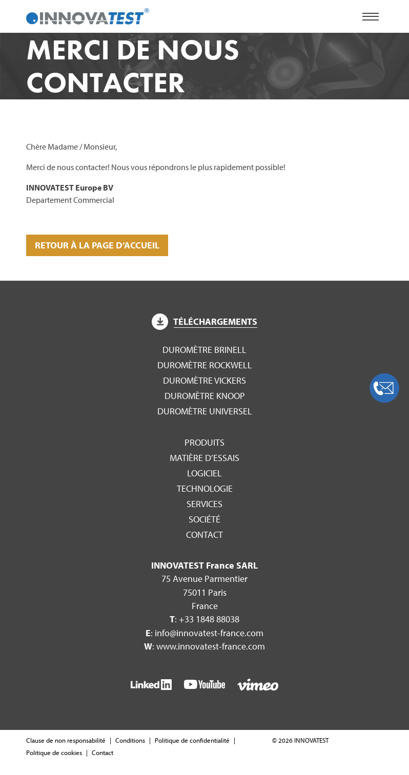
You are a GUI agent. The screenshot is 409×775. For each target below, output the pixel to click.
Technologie (205, 488)
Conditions (130, 740)
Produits (204, 442)
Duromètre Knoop (205, 396)
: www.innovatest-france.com (204, 646)
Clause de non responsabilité (66, 740)
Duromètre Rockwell (204, 365)
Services (204, 504)
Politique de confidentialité (192, 740)
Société (204, 519)
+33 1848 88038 (209, 619)
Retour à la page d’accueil (97, 245)
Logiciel (204, 473)
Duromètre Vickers (204, 380)
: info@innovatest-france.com (204, 633)
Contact (204, 534)
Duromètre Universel (204, 411)
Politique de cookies (54, 752)
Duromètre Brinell (204, 349)
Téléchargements (204, 321)
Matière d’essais (204, 458)
